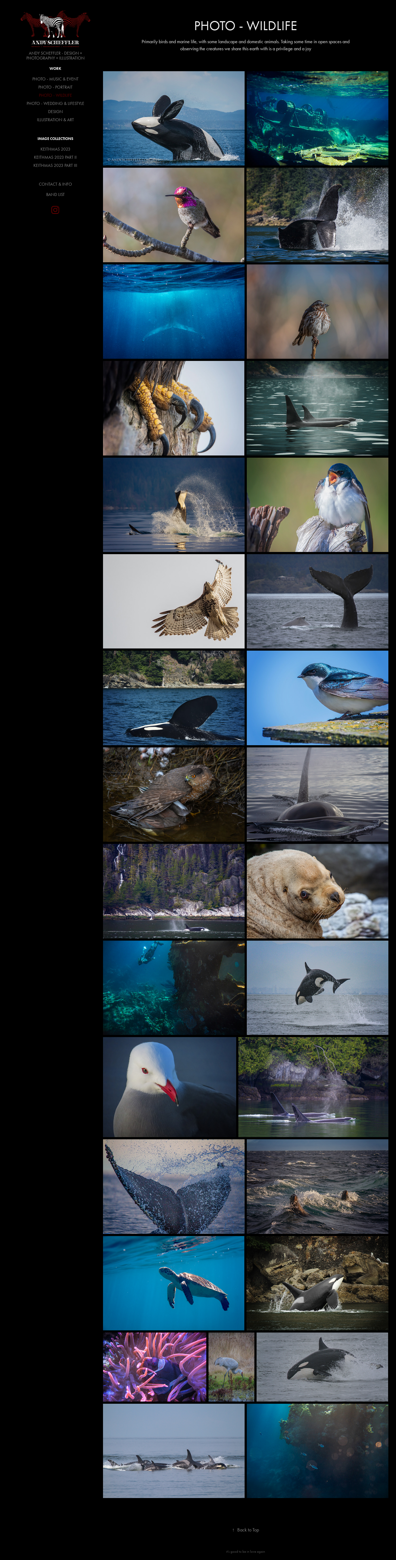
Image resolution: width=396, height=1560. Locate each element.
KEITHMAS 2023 (55, 149)
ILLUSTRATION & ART (55, 119)
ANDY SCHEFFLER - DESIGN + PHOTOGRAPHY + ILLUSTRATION (55, 56)
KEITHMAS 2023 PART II (55, 157)
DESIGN (55, 111)
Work (55, 68)
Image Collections (55, 138)
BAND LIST (55, 194)
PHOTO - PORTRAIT (55, 87)
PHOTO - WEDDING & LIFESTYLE (55, 103)
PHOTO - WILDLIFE (55, 95)
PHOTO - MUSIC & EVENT (55, 79)
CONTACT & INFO (55, 184)
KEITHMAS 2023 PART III (55, 165)
